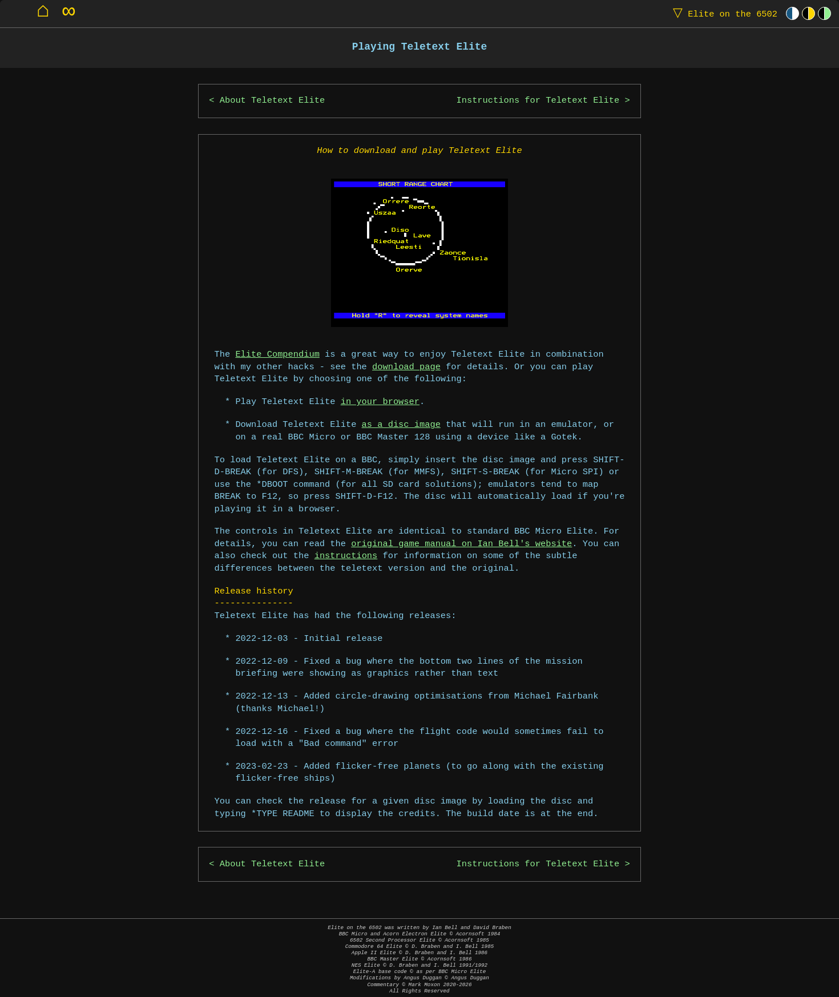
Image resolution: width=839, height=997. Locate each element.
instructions (346, 556)
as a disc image (401, 425)
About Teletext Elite (272, 101)
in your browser (380, 402)
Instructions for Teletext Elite (538, 101)
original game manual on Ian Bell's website (461, 544)
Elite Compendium (277, 355)
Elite (722, 13)
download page (406, 367)
